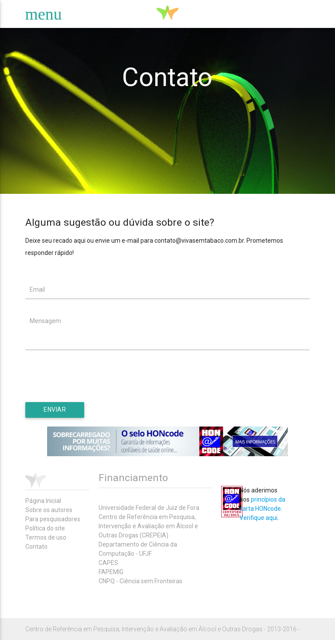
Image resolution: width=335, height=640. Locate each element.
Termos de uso (45, 537)
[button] (54, 410)
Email (37, 289)
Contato (36, 546)
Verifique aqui (258, 517)
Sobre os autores (48, 509)
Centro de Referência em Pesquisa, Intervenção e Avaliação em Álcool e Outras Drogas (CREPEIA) (148, 526)
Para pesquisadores (52, 519)
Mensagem (45, 320)
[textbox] (167, 289)
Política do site (45, 528)
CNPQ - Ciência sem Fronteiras (140, 581)
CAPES (108, 562)
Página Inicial (43, 500)
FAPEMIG (111, 571)
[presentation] (91, 385)
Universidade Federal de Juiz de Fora (149, 507)
